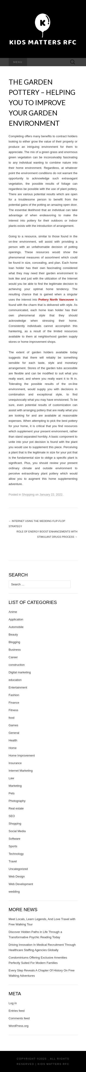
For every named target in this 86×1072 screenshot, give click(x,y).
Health (13, 740)
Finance (14, 702)
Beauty (13, 634)
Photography (17, 801)
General (14, 733)
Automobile (16, 627)
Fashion (14, 695)
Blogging (14, 642)
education (15, 680)
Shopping (28, 494)
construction (17, 664)
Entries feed (17, 1010)
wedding (14, 891)
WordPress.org (18, 1026)
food (11, 717)
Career (13, 657)
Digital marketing (20, 672)
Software (14, 838)
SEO (12, 816)
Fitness (13, 710)
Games (13, 725)
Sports (13, 846)
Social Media (17, 831)
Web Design (17, 876)
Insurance (15, 763)
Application (16, 619)
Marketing (15, 785)
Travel (13, 861)
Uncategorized (18, 869)
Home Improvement (22, 755)
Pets (12, 793)
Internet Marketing (21, 770)
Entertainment (18, 687)
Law (11, 778)
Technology (16, 853)
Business (15, 649)
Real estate (16, 808)
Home (13, 748)
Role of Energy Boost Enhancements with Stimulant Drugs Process (47, 534)
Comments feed (19, 1018)
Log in (13, 1003)
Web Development (21, 884)
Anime (13, 612)
